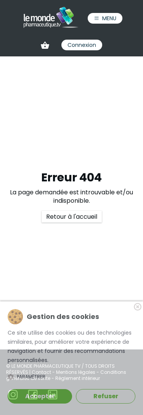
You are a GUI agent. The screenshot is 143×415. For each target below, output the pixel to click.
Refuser (105, 396)
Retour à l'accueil (71, 216)
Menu (105, 18)
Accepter (40, 396)
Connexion (81, 45)
